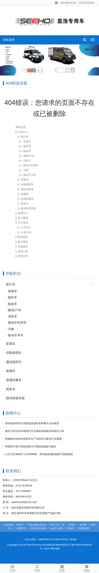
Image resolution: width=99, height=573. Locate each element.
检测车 (25, 194)
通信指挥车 (27, 189)
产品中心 (23, 131)
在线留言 (23, 246)
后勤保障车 (27, 184)
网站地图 (55, 548)
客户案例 (23, 217)
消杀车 (27, 160)
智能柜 (70, 528)
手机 (37, 568)
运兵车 (52, 539)
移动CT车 (28, 155)
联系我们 (23, 237)
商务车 (25, 203)
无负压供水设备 (38, 528)
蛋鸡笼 (83, 524)
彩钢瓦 (72, 524)
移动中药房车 (31, 165)
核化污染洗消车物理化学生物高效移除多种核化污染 (34, 431)
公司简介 (26, 227)
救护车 (27, 146)
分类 (62, 568)
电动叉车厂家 (57, 524)
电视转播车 (27, 198)
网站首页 (21, 127)
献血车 (27, 151)
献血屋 (73, 539)
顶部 (86, 568)
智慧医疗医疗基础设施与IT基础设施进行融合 (30, 446)
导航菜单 (8, 39)
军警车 (25, 179)
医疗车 (25, 136)
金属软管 (21, 528)
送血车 (59, 539)
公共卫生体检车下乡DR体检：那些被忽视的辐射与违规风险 (39, 454)
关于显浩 (23, 222)
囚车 (47, 539)
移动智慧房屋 (28, 208)
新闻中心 (23, 213)
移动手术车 (29, 174)
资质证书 (23, 256)
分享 (12, 568)
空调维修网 (84, 528)
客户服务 (23, 241)
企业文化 (26, 232)
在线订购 (23, 251)
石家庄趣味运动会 (37, 524)
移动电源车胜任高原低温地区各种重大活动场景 (32, 423)
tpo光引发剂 (56, 528)
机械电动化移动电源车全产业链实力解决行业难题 (33, 438)
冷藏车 (41, 539)
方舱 (25, 170)
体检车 (27, 141)
